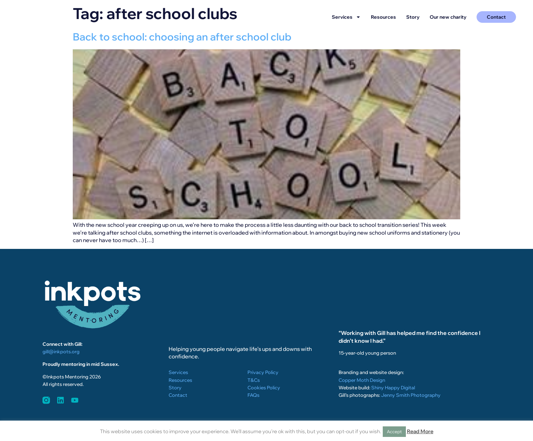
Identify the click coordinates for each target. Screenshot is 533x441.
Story (412, 17)
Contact (178, 395)
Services (346, 17)
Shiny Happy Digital (393, 388)
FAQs (253, 395)
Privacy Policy (262, 373)
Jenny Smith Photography (411, 395)
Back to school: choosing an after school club (182, 36)
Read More (420, 431)
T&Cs (253, 380)
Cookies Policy (263, 388)
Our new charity (448, 17)
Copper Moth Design (362, 380)
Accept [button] (394, 431)
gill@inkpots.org (61, 352)
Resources (383, 17)
